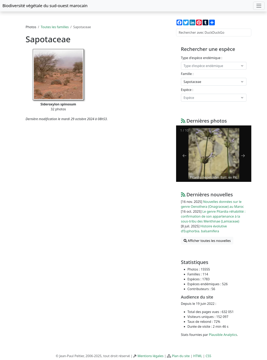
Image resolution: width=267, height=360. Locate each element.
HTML (197, 356)
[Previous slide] (184, 156)
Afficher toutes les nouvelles (207, 240)
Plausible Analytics (223, 334)
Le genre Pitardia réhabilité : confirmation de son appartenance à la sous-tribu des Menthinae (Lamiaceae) (213, 216)
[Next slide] (243, 156)
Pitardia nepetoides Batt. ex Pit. (214, 177)
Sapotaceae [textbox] (192, 81)
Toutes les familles (55, 27)
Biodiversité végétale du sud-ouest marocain (44, 5)
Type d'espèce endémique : (201, 58)
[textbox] (211, 65)
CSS (208, 356)
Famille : (187, 74)
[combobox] (213, 66)
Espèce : (187, 89)
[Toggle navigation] (259, 6)
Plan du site (181, 356)
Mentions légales (151, 356)
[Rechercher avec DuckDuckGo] (213, 32)
